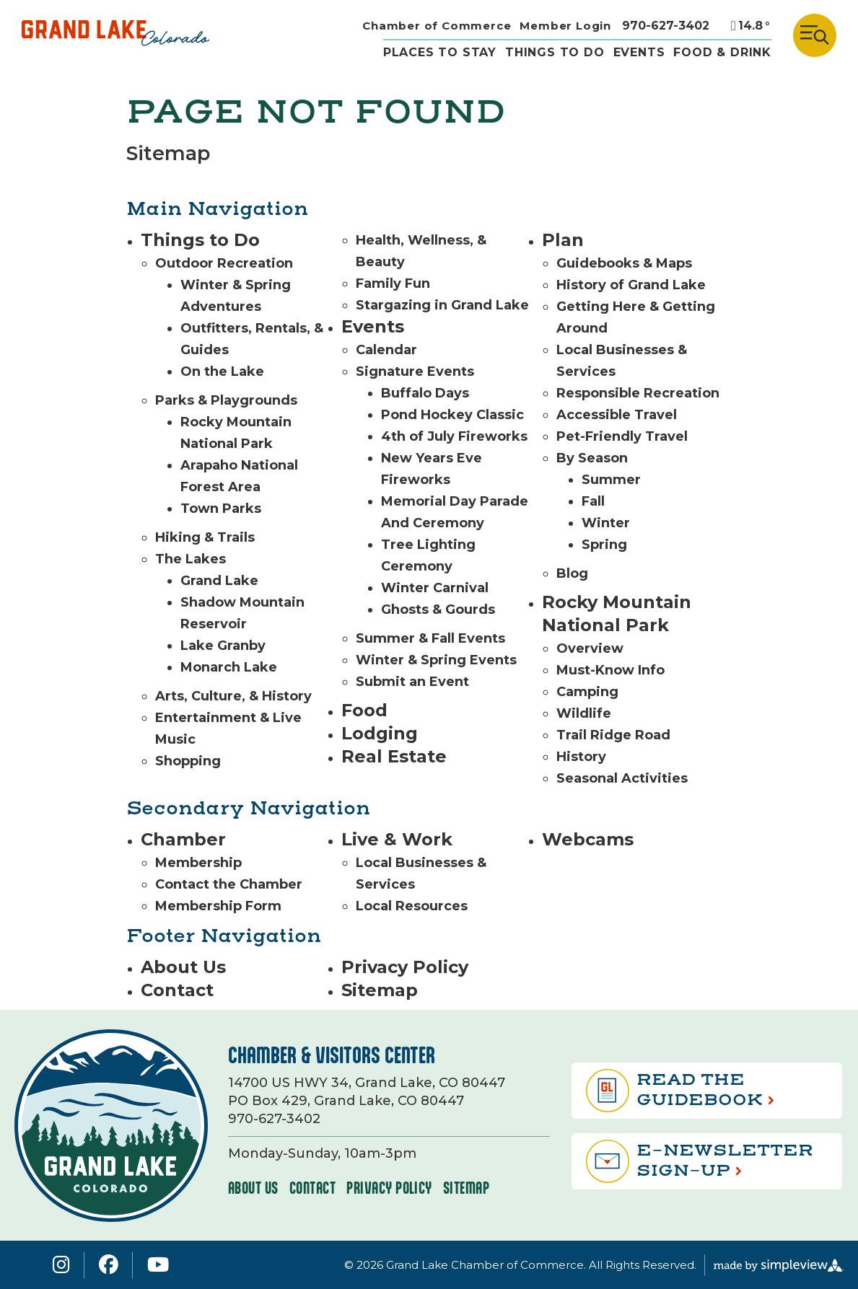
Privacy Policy (404, 966)
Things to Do (200, 239)
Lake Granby (223, 646)
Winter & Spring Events (436, 660)
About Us (183, 966)
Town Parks (220, 508)
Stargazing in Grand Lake (442, 305)
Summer (611, 480)
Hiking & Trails (205, 537)
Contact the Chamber (228, 884)
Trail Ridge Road (613, 735)
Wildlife (583, 713)
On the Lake (222, 371)
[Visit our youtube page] (158, 1265)
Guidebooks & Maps (624, 263)
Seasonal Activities (622, 778)
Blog (572, 573)
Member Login (565, 25)
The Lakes (190, 559)
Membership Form (218, 906)
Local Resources (412, 906)
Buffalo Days (425, 393)
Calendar (386, 350)
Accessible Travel (616, 415)
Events (639, 52)
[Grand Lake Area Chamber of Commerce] (115, 35)
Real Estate (394, 756)
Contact (177, 990)
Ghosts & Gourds (438, 609)
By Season (592, 458)
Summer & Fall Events (430, 638)
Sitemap (379, 990)
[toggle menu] (814, 35)
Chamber (183, 839)
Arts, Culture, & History (233, 696)
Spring (604, 545)
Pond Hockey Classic (452, 415)
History (581, 757)
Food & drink (722, 52)
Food (364, 710)
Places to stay (439, 52)
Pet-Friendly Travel (622, 436)
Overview (589, 648)
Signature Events (415, 371)
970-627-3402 (665, 25)
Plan (563, 239)
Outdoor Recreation (224, 263)
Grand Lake (219, 581)
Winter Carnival (435, 588)
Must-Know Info (610, 670)
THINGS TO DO (555, 52)
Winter (606, 523)
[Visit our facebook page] (108, 1265)
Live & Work (396, 839)
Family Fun (393, 283)
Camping (587, 692)
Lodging (379, 733)
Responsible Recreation (637, 393)
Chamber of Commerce (436, 25)
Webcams (588, 839)
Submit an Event (412, 682)
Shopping (188, 761)
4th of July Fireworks (454, 436)
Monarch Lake (228, 667)
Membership (198, 863)
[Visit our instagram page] (61, 1265)
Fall (593, 501)
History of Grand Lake (631, 285)
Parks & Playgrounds (226, 400)
